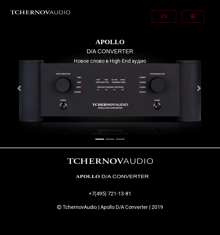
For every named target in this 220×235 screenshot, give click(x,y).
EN (164, 16)
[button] (20, 88)
